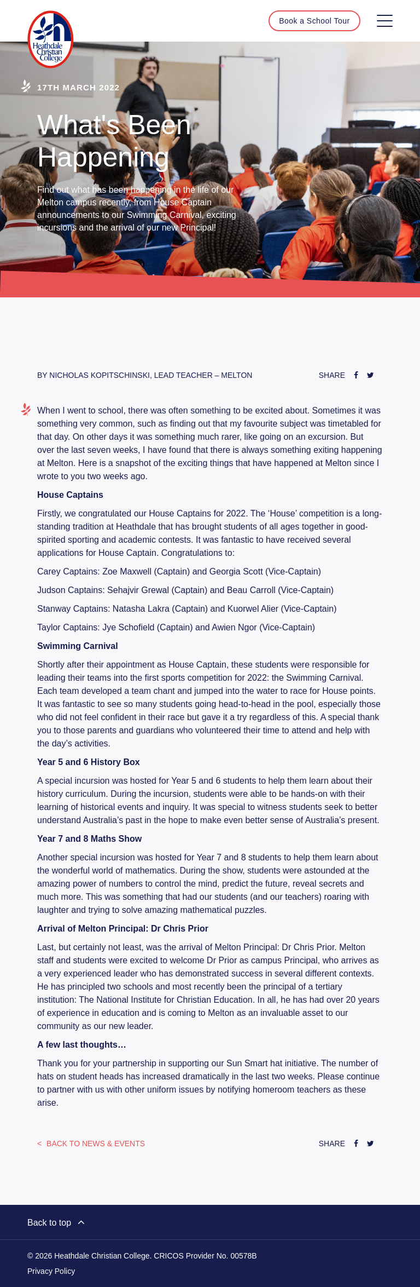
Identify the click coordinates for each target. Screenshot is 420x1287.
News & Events (94, 1143)
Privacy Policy (51, 1271)
